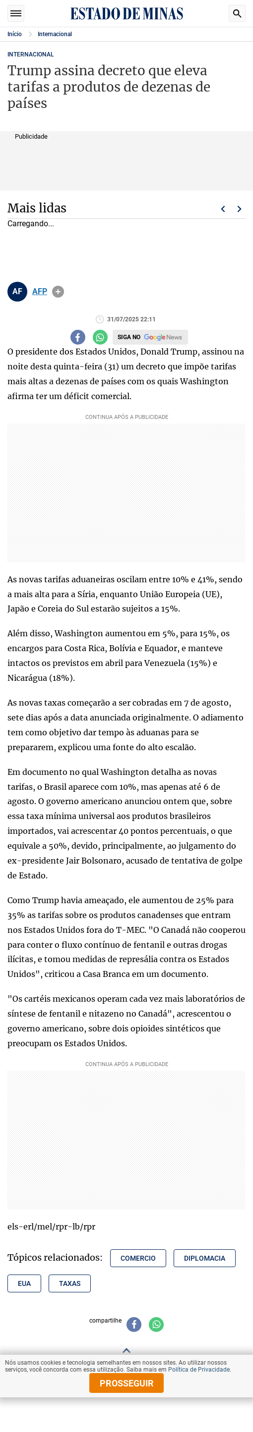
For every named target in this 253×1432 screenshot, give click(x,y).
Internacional (55, 34)
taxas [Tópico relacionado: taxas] (69, 1283)
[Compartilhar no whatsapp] (100, 337)
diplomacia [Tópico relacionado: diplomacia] (204, 1258)
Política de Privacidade (199, 1369)
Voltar (223, 209)
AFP (39, 292)
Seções (15, 13)
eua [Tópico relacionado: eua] (24, 1283)
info (58, 292)
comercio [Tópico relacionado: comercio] (138, 1258)
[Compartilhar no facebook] (77, 337)
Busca (237, 13)
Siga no (129, 337)
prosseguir (127, 1383)
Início (14, 34)
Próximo (240, 209)
